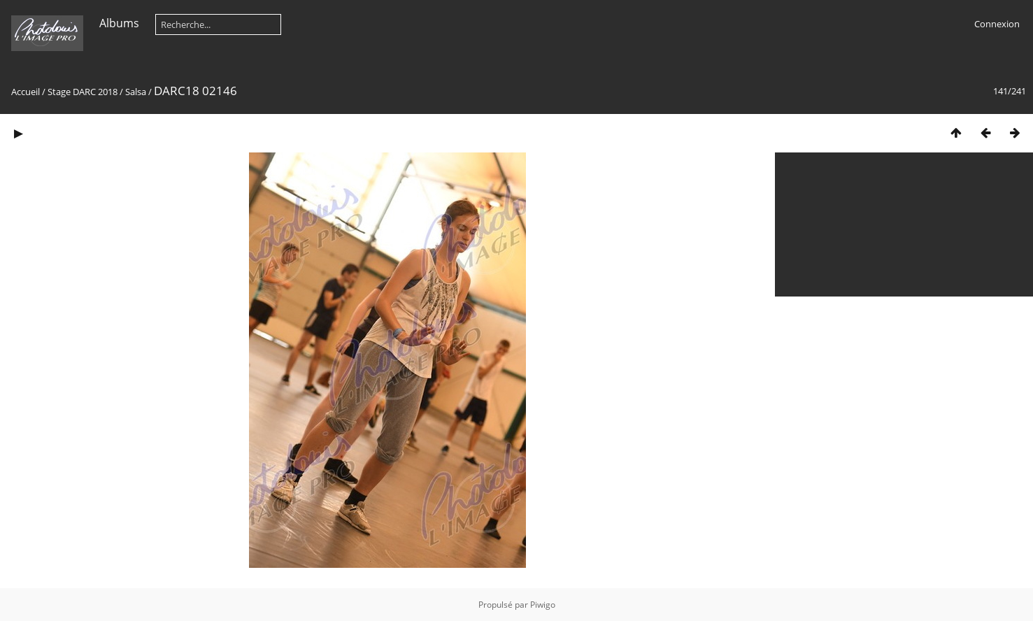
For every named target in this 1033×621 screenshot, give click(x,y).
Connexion (997, 23)
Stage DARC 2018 (82, 91)
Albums (119, 23)
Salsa (135, 91)
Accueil (25, 91)
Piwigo (542, 605)
